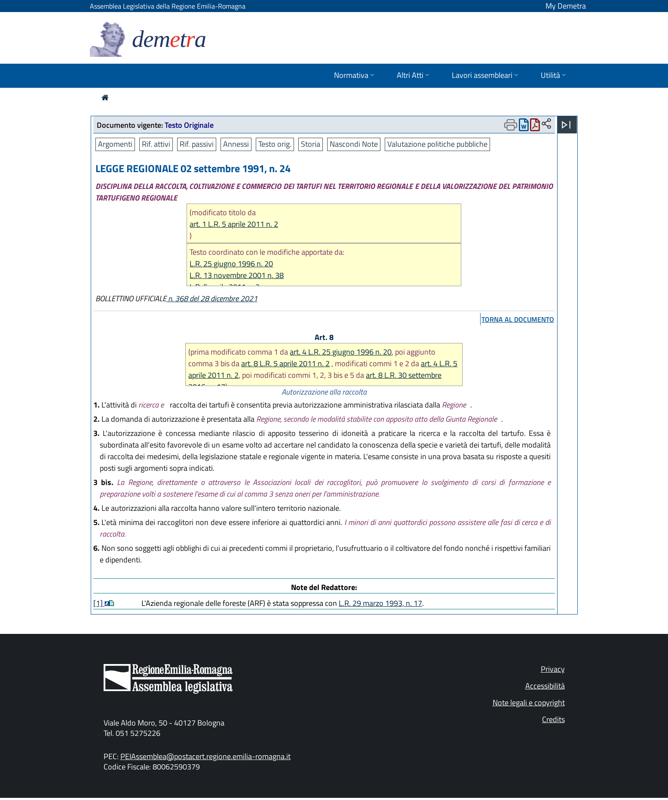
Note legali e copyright (529, 702)
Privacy (553, 669)
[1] (98, 603)
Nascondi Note (354, 144)
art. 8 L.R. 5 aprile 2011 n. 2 (285, 363)
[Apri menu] (566, 124)
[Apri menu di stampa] (510, 124)
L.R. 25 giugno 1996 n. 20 (231, 263)
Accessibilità (545, 686)
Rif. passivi (197, 144)
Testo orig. (274, 144)
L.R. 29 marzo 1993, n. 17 (380, 603)
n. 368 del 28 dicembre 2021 (211, 298)
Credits (553, 719)
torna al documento (517, 319)
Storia (310, 144)
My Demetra (565, 6)
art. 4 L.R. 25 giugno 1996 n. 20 (341, 352)
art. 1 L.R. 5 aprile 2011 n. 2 (234, 224)
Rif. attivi (156, 144)
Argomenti (115, 144)
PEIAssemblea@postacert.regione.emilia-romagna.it (205, 756)
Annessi (236, 144)
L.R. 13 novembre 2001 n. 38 (237, 275)
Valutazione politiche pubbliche (437, 144)
